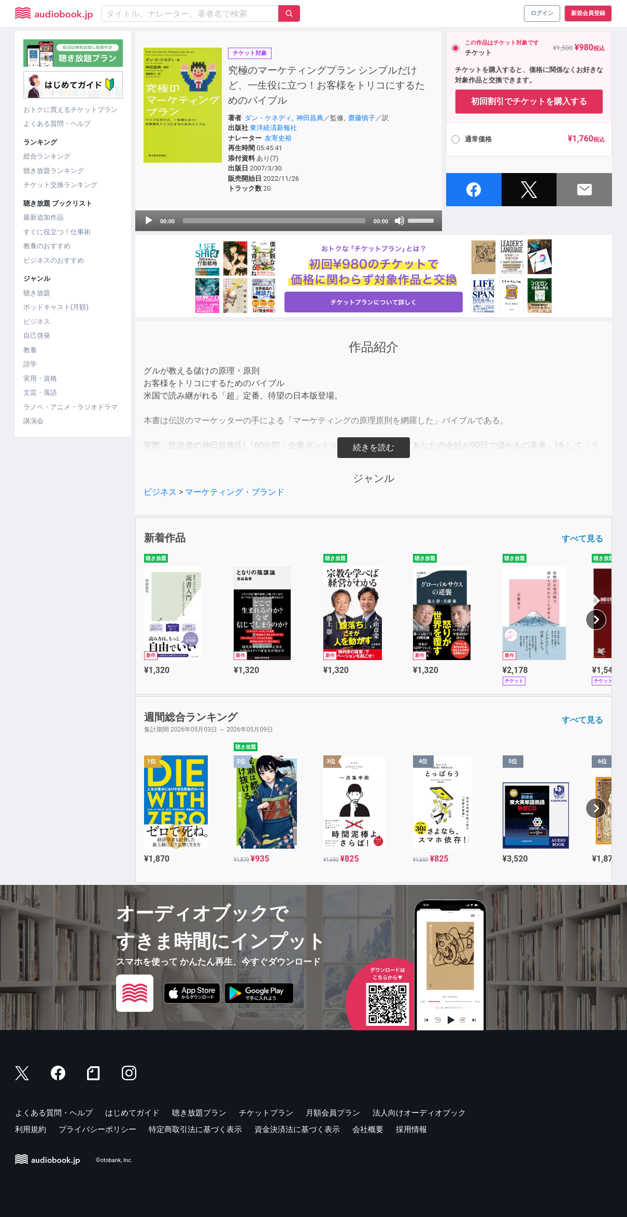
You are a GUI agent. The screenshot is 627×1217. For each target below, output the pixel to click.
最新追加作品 (43, 217)
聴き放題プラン (199, 1113)
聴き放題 (36, 293)
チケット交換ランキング (60, 185)
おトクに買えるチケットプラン (70, 109)
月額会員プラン (333, 1113)
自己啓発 (36, 335)
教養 (30, 350)
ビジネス (36, 321)
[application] (288, 220)
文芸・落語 (40, 392)
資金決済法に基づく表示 (297, 1129)
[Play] (149, 221)
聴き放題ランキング (53, 171)
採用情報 (411, 1129)
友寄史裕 (278, 138)
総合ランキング (46, 156)
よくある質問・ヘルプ (57, 123)
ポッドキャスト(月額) (56, 307)
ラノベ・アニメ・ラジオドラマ (70, 407)
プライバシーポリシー (97, 1129)
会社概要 (367, 1129)
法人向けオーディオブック (419, 1113)
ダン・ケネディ (268, 118)
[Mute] (399, 221)
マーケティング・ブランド (234, 492)
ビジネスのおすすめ (53, 260)
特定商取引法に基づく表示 (195, 1129)
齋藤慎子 (361, 118)
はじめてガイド (132, 1113)
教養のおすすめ (46, 246)
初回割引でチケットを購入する (529, 101)
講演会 (33, 421)
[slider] (274, 220)
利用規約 (30, 1129)
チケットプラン (266, 1113)
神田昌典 (309, 118)
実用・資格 (40, 378)
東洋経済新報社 (273, 128)
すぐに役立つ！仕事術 (57, 232)
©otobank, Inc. (114, 1160)
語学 (30, 364)
